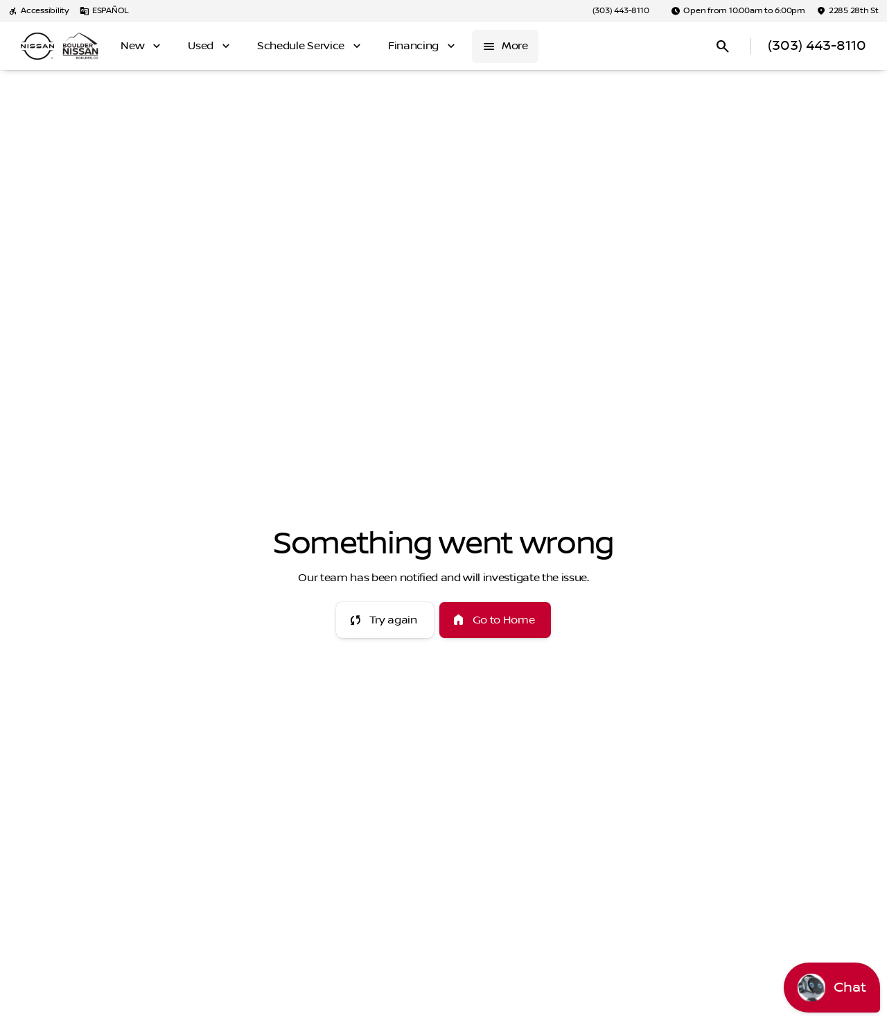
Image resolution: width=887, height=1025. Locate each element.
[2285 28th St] (847, 11)
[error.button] (385, 620)
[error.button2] (495, 620)
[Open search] (723, 46)
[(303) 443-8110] (621, 11)
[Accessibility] (38, 11)
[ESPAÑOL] (104, 11)
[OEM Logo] (37, 46)
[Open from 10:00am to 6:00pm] (738, 11)
